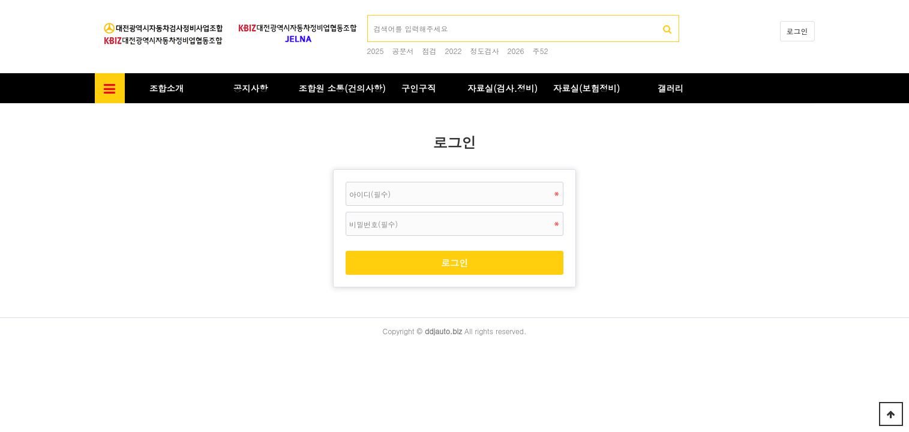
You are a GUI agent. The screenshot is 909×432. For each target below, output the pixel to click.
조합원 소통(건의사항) (342, 88)
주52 (540, 51)
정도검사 (484, 51)
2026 (516, 51)
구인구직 (418, 88)
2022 (453, 51)
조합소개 (166, 88)
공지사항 (250, 88)
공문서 (403, 51)
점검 (429, 51)
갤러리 (670, 88)
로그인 (797, 31)
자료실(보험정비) (586, 88)
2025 (375, 51)
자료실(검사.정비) (502, 88)
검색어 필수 (367, 15)
